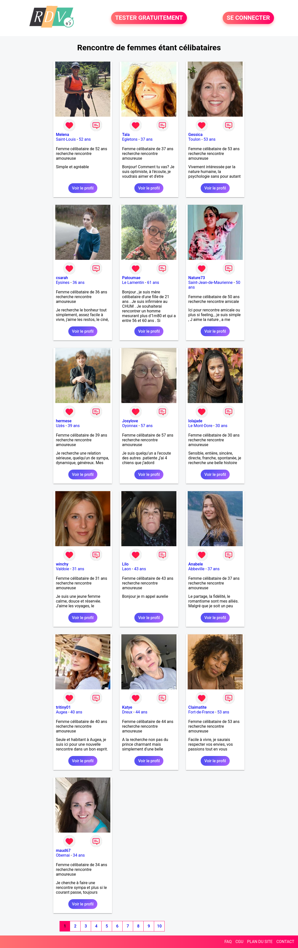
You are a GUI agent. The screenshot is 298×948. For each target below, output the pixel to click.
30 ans (221, 425)
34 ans (79, 855)
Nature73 (196, 277)
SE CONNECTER (248, 18)
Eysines (62, 282)
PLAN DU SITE (260, 941)
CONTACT (285, 941)
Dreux (127, 712)
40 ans (76, 712)
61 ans (153, 282)
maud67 (63, 850)
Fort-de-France (201, 712)
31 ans (78, 568)
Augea (61, 712)
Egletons (130, 139)
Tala (126, 134)
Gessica (195, 134)
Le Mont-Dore (200, 425)
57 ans (147, 425)
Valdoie (62, 568)
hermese (63, 421)
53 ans (210, 139)
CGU (239, 941)
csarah (62, 277)
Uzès (60, 425)
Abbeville (196, 568)
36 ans (79, 282)
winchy (62, 564)
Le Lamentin (133, 282)
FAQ (228, 941)
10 (159, 926)
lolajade (195, 421)
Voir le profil (83, 188)
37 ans (147, 139)
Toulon (194, 139)
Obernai (63, 855)
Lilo (125, 564)
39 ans (74, 425)
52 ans (85, 139)
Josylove (130, 421)
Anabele (195, 564)
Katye (127, 707)
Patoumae (131, 277)
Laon (126, 568)
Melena (62, 134)
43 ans (140, 568)
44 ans (141, 712)
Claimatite (197, 707)
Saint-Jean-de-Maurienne (210, 282)
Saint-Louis (66, 139)
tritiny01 (63, 707)
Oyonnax (130, 425)
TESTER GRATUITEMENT (149, 18)
